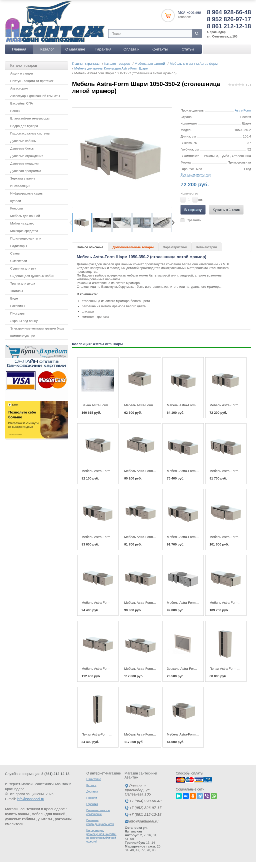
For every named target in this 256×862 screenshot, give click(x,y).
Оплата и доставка (132, 50)
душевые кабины (20, 819)
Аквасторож (19, 88)
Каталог (47, 49)
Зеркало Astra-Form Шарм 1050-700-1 (195, 668)
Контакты (160, 49)
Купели (15, 201)
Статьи (188, 49)
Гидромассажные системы (30, 133)
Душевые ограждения (26, 156)
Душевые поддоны (24, 163)
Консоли (16, 208)
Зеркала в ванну (22, 178)
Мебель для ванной (25, 216)
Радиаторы (18, 246)
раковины (63, 819)
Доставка (92, 791)
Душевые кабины (23, 141)
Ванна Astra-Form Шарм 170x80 (105, 405)
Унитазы (16, 291)
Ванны (15, 111)
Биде (14, 298)
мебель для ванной (49, 814)
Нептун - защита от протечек (32, 81)
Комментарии (206, 247)
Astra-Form (243, 110)
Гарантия (103, 49)
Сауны (15, 253)
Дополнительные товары (133, 247)
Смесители (18, 261)
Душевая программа (25, 171)
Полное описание (90, 247)
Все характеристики (195, 174)
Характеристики (175, 247)
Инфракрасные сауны (26, 193)
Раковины (17, 306)
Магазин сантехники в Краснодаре (35, 809)
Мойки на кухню (22, 223)
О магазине (75, 49)
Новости (91, 797)
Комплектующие (22, 336)
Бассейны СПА (21, 103)
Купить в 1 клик (226, 210)
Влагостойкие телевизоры (30, 118)
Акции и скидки (21, 73)
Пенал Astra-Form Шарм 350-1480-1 (109, 734)
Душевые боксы (22, 148)
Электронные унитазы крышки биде (37, 328)
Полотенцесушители (25, 238)
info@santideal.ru (30, 799)
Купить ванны (17, 814)
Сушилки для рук (23, 268)
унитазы (45, 819)
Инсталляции (20, 186)
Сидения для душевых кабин (32, 276)
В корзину (193, 210)
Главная (19, 49)
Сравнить (193, 220)
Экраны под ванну (24, 321)
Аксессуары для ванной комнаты (35, 96)
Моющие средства (24, 231)
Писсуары (17, 313)
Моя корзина (189, 12)
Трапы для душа (22, 283)
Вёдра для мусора (24, 126)
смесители (14, 824)
